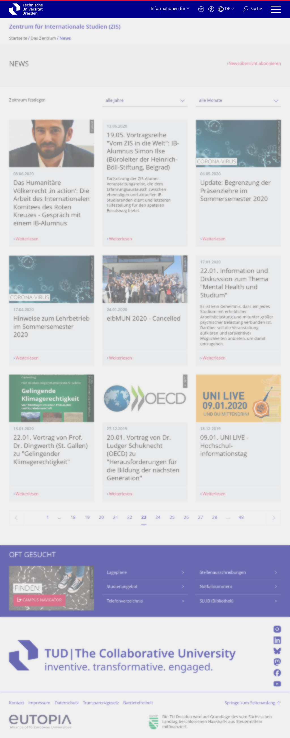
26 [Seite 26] (186, 518)
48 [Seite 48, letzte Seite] (241, 518)
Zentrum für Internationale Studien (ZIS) (64, 27)
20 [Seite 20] (101, 518)
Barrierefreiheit (138, 703)
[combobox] (145, 101)
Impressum (39, 703)
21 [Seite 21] (115, 518)
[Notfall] (201, 9)
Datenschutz (67, 703)
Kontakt (16, 703)
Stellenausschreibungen (223, 573)
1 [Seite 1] (47, 518)
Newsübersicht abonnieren (255, 64)
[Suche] (252, 9)
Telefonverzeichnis (125, 601)
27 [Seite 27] (200, 518)
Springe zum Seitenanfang (250, 703)
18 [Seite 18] (73, 518)
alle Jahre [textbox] (114, 101)
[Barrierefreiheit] (211, 9)
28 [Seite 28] (214, 518)
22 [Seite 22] (129, 518)
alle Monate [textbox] (210, 101)
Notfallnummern (216, 587)
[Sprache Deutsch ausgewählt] (226, 9)
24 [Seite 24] (158, 518)
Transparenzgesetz (101, 703)
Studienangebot (122, 587)
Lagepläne (117, 573)
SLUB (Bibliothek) (216, 601)
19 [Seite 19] (87, 518)
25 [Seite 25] (172, 518)
